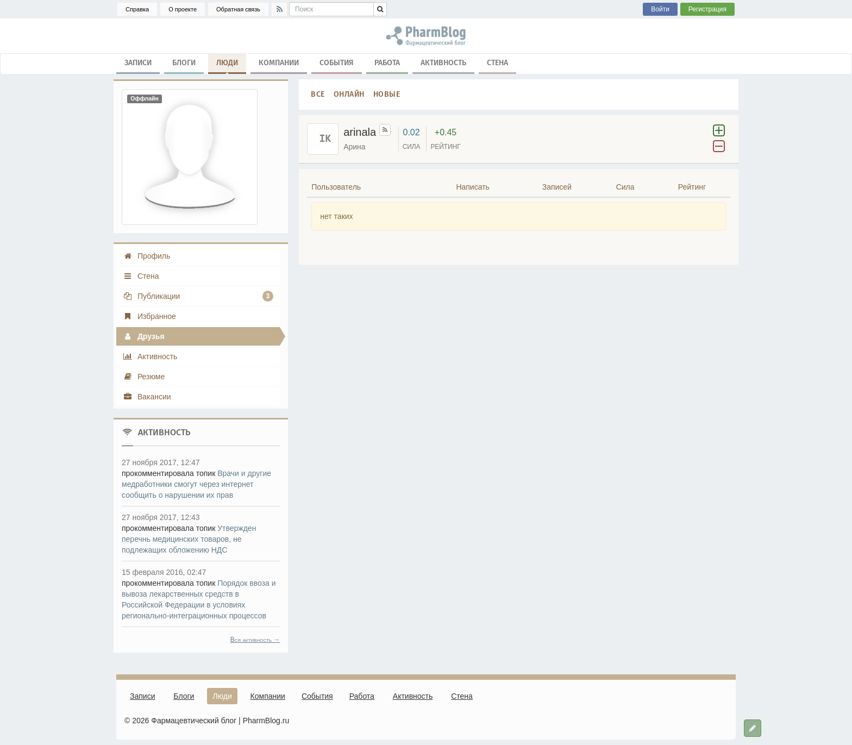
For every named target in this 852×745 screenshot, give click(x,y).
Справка (137, 9)
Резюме (144, 376)
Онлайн (349, 94)
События (337, 62)
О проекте (182, 9)
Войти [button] (660, 9)
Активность (443, 62)
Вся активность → (255, 639)
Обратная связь (238, 9)
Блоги (184, 62)
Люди (227, 65)
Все (318, 94)
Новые (386, 94)
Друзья (144, 336)
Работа (387, 62)
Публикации (198, 296)
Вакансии (147, 396)
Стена (497, 62)
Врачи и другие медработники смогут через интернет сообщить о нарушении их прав (196, 484)
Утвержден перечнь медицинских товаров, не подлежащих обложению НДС (189, 539)
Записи (138, 62)
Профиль (146, 256)
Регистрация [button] (707, 9)
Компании (279, 62)
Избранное (149, 316)
